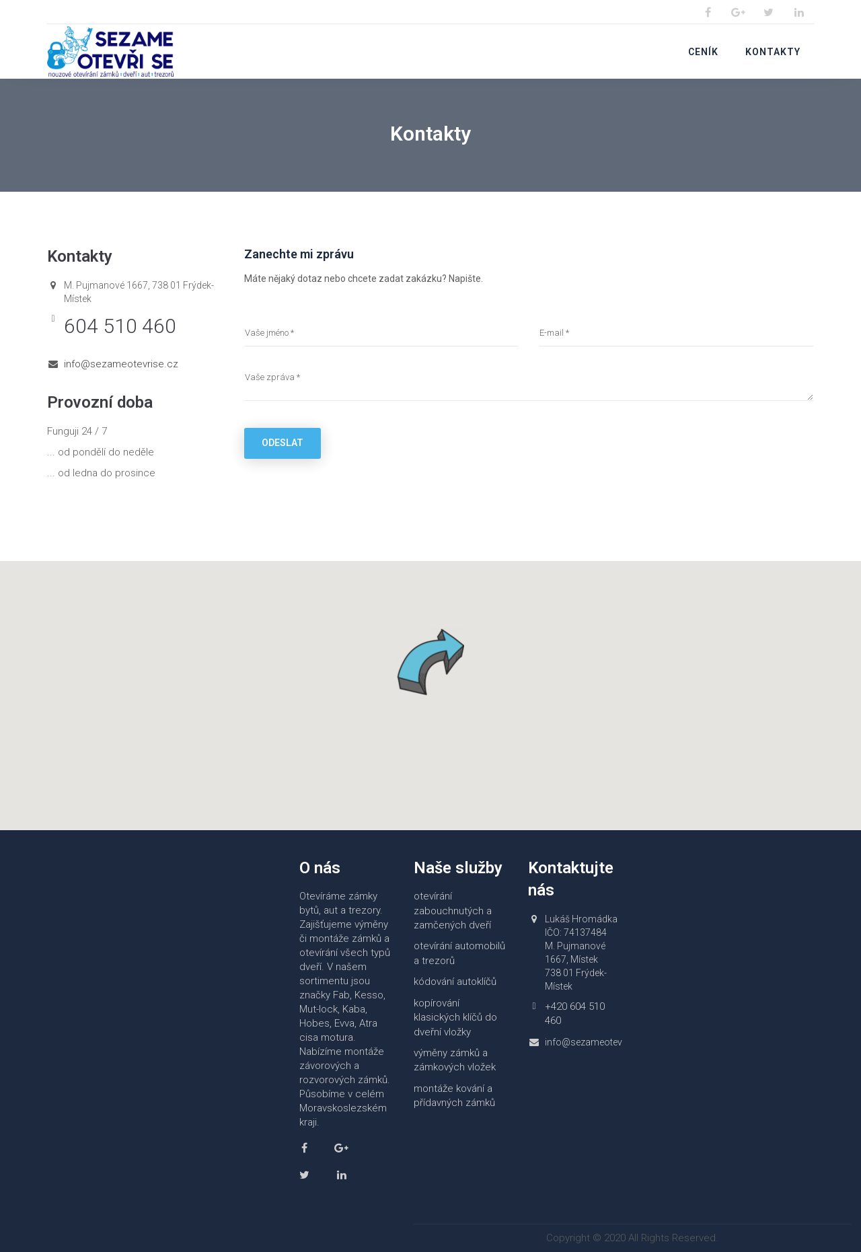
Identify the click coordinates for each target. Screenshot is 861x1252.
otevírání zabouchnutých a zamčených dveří (453, 910)
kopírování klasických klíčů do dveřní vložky (455, 1017)
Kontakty (772, 51)
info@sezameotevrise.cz (121, 364)
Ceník (703, 51)
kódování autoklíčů (455, 981)
